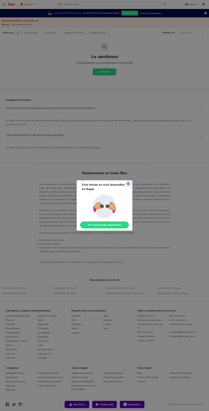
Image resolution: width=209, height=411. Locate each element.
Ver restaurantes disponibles (104, 225)
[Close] (128, 183)
